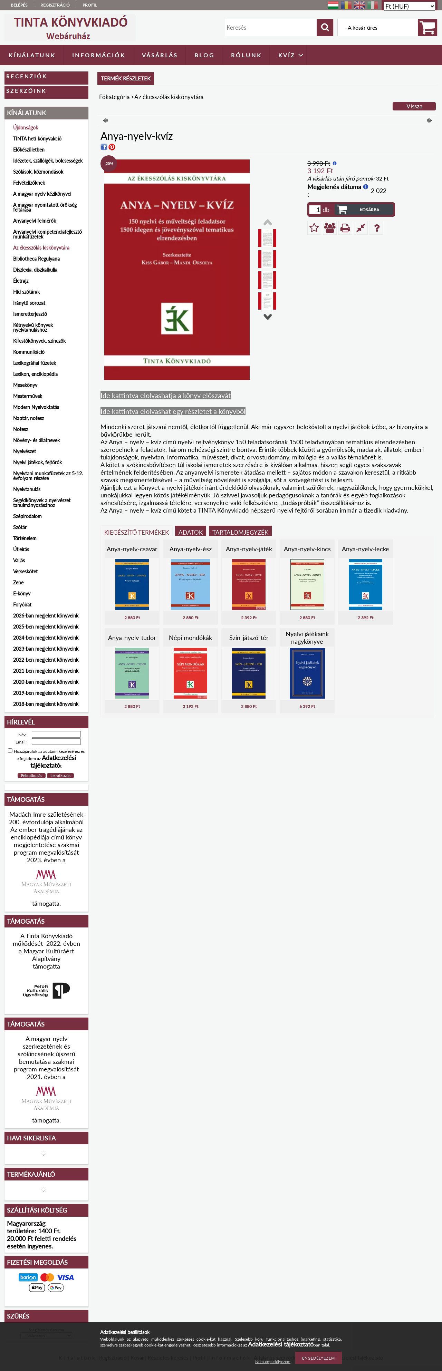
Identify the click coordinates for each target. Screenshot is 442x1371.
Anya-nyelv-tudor (132, 637)
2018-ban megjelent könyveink (45, 704)
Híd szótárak (26, 292)
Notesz (20, 429)
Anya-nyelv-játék (249, 549)
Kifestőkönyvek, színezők (39, 341)
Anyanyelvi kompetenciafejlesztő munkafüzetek (47, 234)
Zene (18, 582)
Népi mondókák (190, 637)
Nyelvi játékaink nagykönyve (307, 637)
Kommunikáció (29, 352)
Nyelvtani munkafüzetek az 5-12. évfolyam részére (48, 475)
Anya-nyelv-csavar (132, 549)
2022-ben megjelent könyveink (45, 660)
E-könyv (21, 593)
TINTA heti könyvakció (37, 139)
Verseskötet (25, 571)
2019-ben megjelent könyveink (45, 693)
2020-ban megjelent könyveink (45, 682)
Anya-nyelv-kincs (307, 549)
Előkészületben (29, 150)
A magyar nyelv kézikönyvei (42, 194)
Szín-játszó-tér (249, 637)
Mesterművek (27, 396)
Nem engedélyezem (272, 1361)
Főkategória (114, 96)
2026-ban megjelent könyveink (45, 616)
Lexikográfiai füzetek (34, 363)
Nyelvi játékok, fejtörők (37, 462)
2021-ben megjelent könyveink (45, 671)
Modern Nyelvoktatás (36, 407)
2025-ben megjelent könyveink (45, 627)
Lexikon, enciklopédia (35, 374)
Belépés (19, 5)
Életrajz (20, 281)
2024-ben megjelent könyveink (45, 638)
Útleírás (21, 549)
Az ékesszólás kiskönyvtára (41, 248)
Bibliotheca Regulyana (36, 259)
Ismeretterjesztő (30, 314)
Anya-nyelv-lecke (365, 549)
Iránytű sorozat (29, 303)
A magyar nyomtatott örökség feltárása (45, 207)
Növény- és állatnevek (36, 440)
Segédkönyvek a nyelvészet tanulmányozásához (41, 502)
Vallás (19, 560)
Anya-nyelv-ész (191, 549)
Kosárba (369, 209)
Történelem (25, 538)
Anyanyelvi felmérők (34, 221)
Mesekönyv (25, 385)
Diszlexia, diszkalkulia (35, 270)
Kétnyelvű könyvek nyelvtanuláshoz (33, 327)
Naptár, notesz (28, 418)
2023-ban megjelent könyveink (45, 649)
